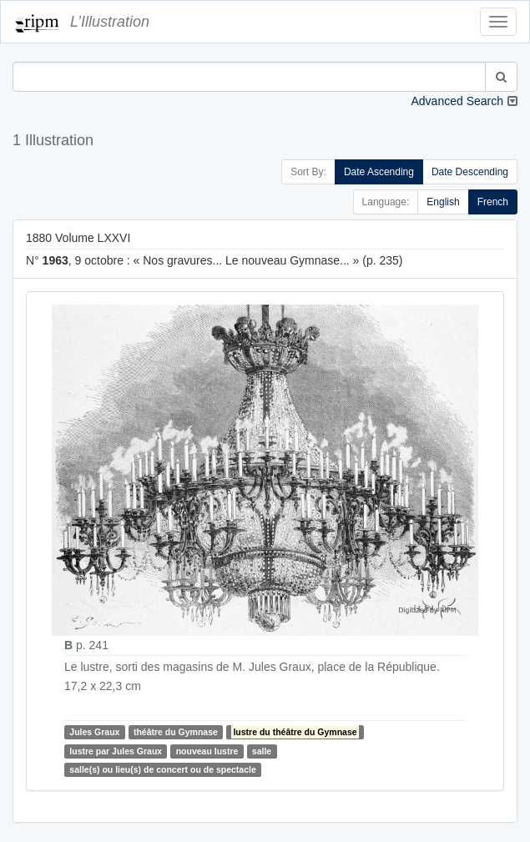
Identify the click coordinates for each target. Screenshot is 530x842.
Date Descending (470, 172)
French (492, 202)
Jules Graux (94, 732)
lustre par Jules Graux (115, 751)
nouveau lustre (207, 751)
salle (261, 751)
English (443, 202)
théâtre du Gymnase (176, 732)
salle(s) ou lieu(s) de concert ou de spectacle (162, 769)
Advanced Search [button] (457, 101)
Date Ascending (379, 172)
